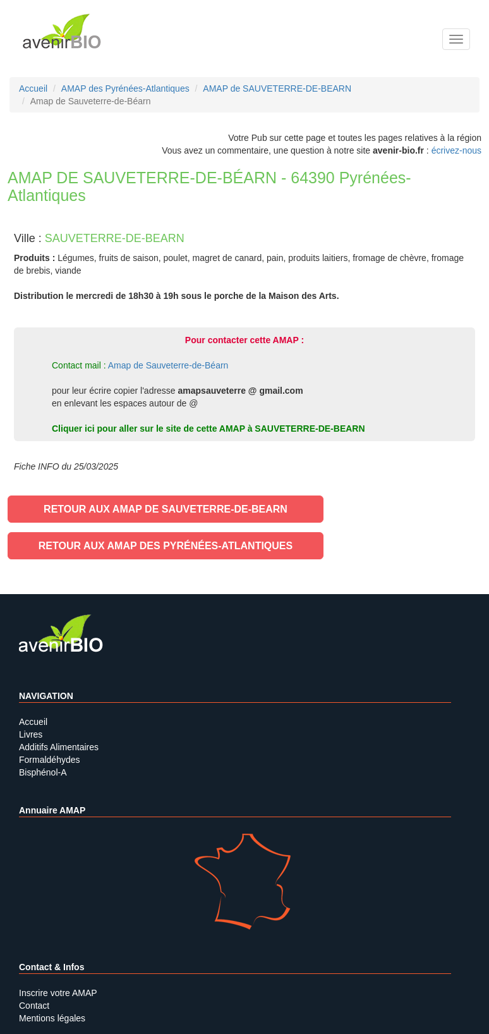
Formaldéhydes (49, 760)
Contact (34, 1006)
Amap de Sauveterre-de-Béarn (168, 365)
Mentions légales (52, 1018)
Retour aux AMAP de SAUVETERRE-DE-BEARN (165, 509)
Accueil (33, 722)
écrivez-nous (456, 150)
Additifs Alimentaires (59, 747)
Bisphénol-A (43, 772)
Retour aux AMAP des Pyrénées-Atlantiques (166, 545)
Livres (30, 734)
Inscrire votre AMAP (58, 993)
